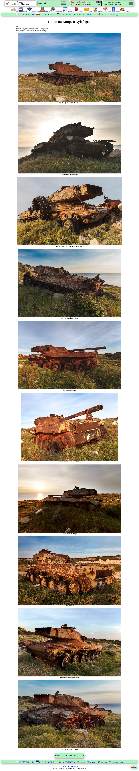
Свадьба (124, 11)
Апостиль (79, 11)
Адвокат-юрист (33, 11)
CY (25, 15)
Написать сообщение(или (112, 3)
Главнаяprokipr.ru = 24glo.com (20, 3)
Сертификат (68, 11)
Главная (63, 766)
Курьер (88, 11)
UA (66, 15)
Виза (14, 11)
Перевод (23, 11)
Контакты (74, 766)
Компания (45, 11)
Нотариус (98, 11)
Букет (107, 11)
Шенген (115, 11)
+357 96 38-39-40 (82, 3)
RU (45, 15)
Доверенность (56, 11)
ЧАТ (134, 768)
